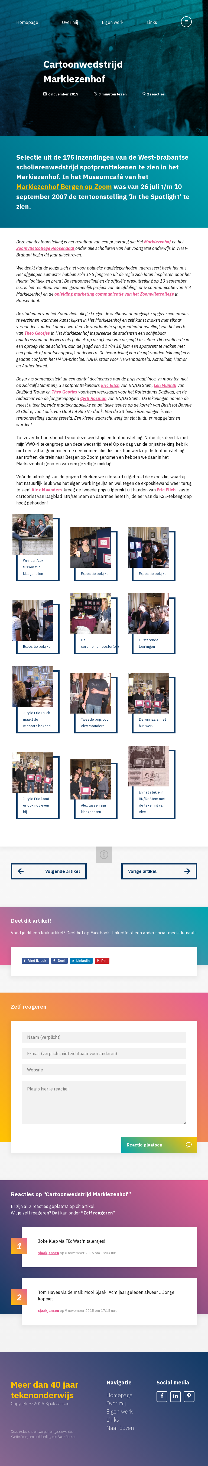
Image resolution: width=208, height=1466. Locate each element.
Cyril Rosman (93, 398)
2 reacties (156, 94)
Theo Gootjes (37, 333)
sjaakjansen (48, 1252)
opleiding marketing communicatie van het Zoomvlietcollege (114, 293)
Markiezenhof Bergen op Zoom (64, 186)
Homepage (27, 22)
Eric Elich (110, 385)
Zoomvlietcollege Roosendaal (45, 248)
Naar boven (120, 1427)
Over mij (70, 22)
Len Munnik (165, 385)
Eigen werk (112, 22)
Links (152, 22)
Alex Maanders (47, 489)
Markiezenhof (157, 241)
